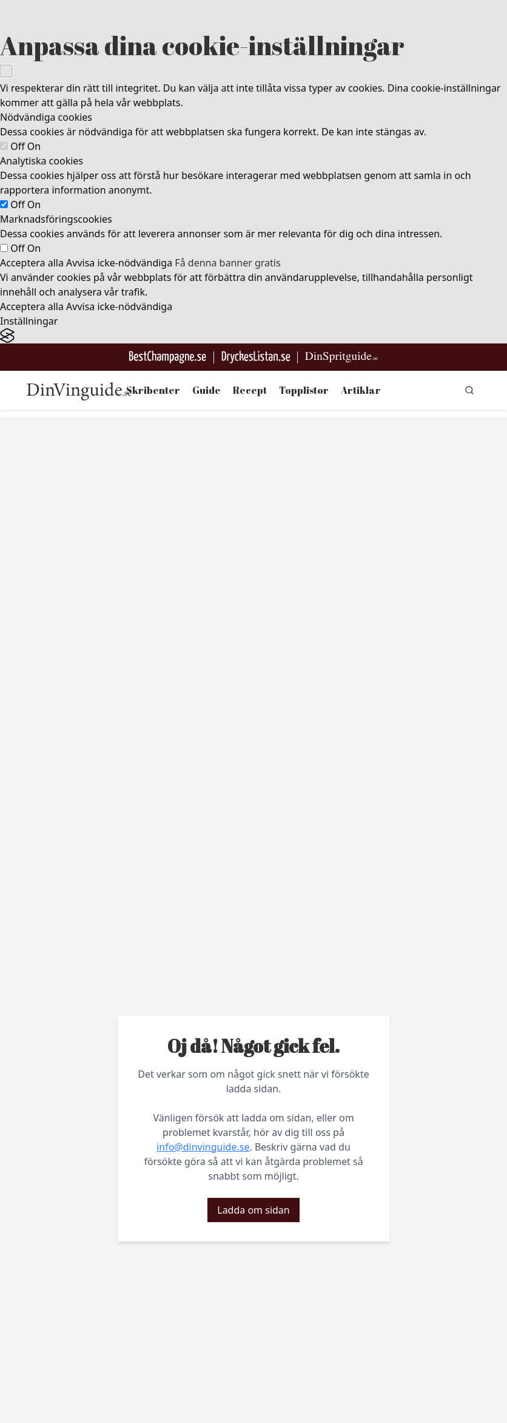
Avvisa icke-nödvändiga (119, 262)
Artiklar (361, 390)
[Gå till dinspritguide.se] (341, 357)
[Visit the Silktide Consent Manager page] (253, 335)
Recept (250, 390)
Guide (206, 390)
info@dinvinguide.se (202, 1147)
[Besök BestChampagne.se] (167, 357)
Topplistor (304, 390)
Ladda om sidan (253, 1210)
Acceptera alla (32, 262)
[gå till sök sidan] (469, 390)
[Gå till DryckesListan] (255, 357)
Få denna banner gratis (227, 262)
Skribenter (153, 390)
